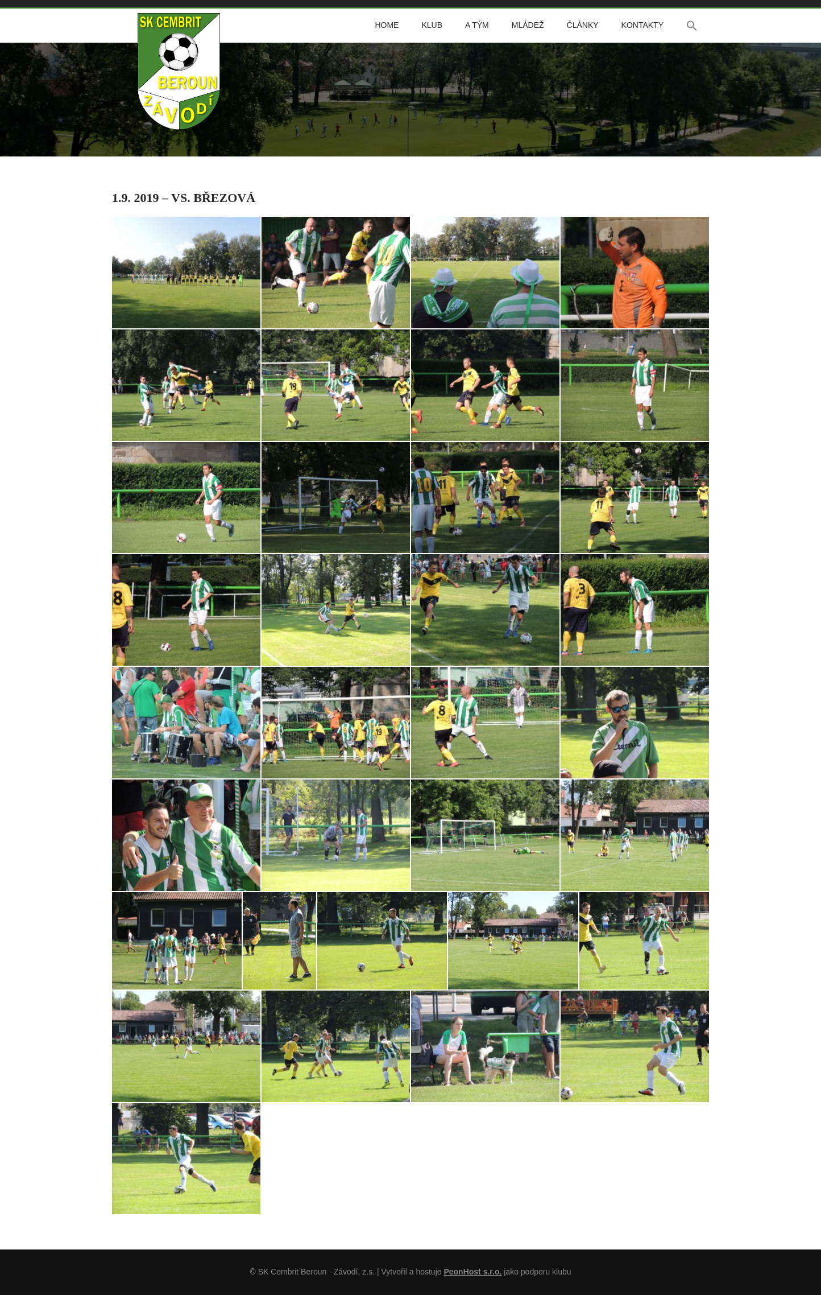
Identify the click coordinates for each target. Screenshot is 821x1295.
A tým (477, 25)
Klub (431, 25)
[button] (692, 26)
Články (583, 25)
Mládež (528, 25)
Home (387, 25)
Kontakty (642, 25)
